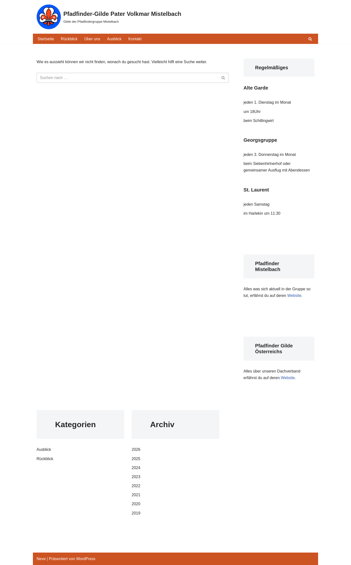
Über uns (92, 39)
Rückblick (69, 39)
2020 (136, 504)
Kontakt (135, 39)
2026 (136, 449)
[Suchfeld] (310, 39)
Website (294, 295)
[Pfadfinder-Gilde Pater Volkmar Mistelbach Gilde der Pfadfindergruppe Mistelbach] (109, 16)
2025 (136, 459)
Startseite (46, 39)
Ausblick (114, 39)
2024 (136, 468)
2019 (136, 513)
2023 (136, 477)
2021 (136, 495)
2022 (136, 486)
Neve (41, 559)
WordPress (85, 559)
